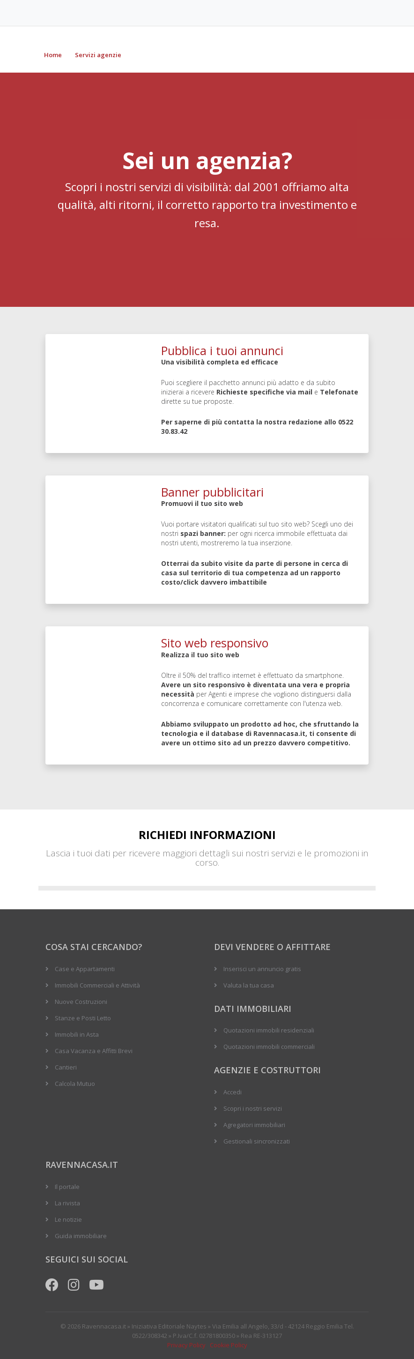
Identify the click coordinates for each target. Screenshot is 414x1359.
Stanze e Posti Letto (83, 1018)
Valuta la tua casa (248, 985)
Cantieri (66, 1067)
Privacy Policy (186, 1345)
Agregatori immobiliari (254, 1125)
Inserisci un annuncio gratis (262, 969)
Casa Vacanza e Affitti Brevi (94, 1051)
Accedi (232, 1092)
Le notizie (68, 1219)
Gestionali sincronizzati (256, 1141)
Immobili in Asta (77, 1034)
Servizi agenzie (98, 55)
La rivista (67, 1203)
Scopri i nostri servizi (252, 1108)
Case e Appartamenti (85, 969)
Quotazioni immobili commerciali (269, 1046)
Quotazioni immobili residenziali (268, 1030)
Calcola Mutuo (75, 1083)
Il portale (67, 1186)
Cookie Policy (228, 1345)
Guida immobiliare (81, 1236)
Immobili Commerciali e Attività (97, 985)
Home (53, 55)
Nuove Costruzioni (81, 1001)
